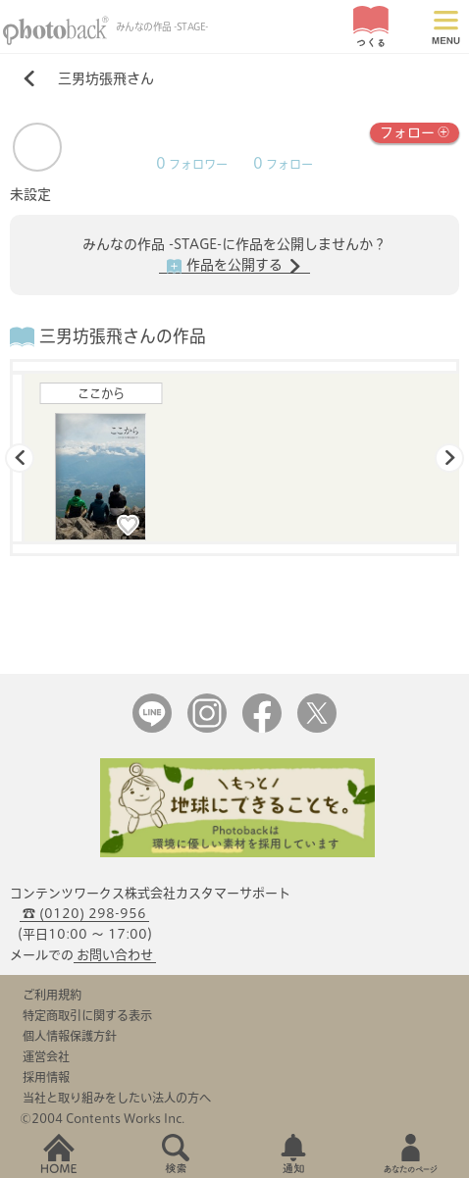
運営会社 (46, 1056)
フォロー (414, 131)
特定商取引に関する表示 (87, 1015)
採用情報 (46, 1077)
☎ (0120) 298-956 (84, 913)
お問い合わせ (115, 954)
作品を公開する (234, 266)
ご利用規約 (52, 994)
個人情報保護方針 (70, 1036)
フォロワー (192, 164)
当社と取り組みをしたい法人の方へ (117, 1097)
